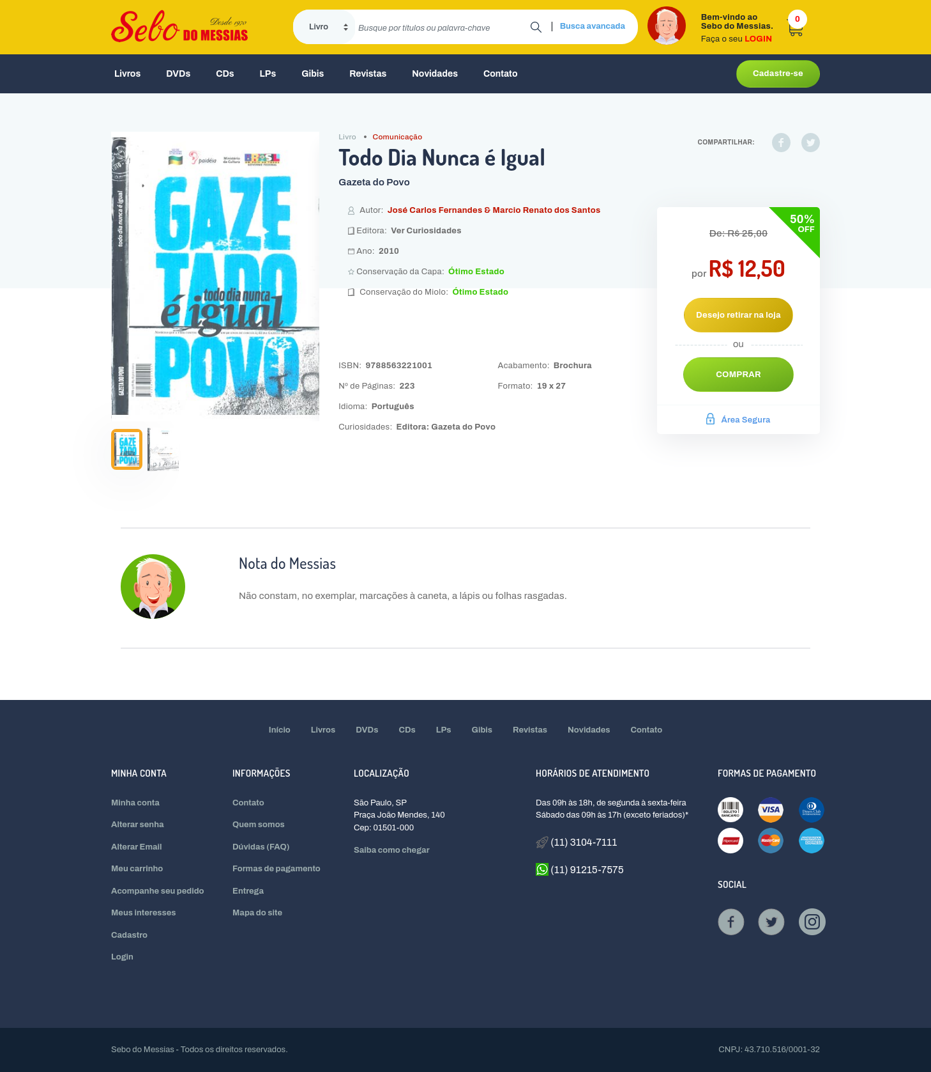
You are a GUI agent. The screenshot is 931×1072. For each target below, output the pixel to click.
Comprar (738, 374)
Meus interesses (143, 912)
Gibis (312, 74)
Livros (127, 74)
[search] (443, 27)
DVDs (178, 74)
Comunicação (398, 137)
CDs (225, 74)
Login (122, 956)
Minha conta (135, 802)
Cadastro (129, 935)
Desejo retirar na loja (738, 315)
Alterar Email (136, 847)
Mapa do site (257, 912)
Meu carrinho (137, 868)
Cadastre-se (778, 73)
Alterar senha (137, 824)
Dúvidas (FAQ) (261, 847)
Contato (500, 74)
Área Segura (738, 420)
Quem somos (258, 824)
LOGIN (758, 39)
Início (280, 730)
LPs (268, 74)
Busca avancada (592, 26)
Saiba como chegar (392, 850)
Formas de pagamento (276, 868)
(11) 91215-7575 (580, 869)
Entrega (248, 891)
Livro (347, 137)
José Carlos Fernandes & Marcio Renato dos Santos (494, 210)
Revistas (367, 74)
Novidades (435, 74)
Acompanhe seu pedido (157, 891)
